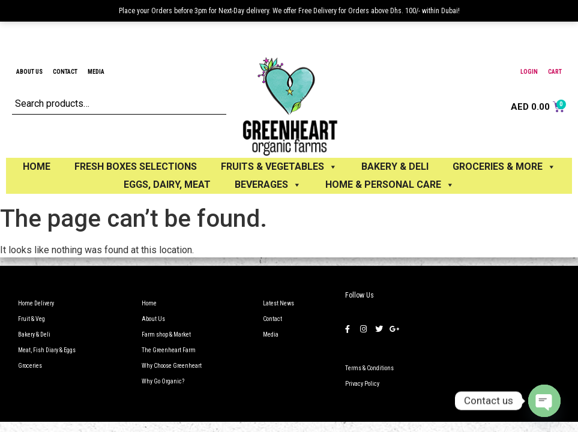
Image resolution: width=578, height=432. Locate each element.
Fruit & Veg (31, 319)
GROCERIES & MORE (504, 166)
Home (36, 166)
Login (529, 71)
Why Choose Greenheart (172, 365)
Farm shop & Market (166, 334)
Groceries (30, 365)
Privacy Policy (362, 383)
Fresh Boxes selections (135, 166)
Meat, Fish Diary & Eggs (47, 350)
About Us (29, 71)
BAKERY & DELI (395, 166)
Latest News (278, 303)
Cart (555, 71)
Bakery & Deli (34, 334)
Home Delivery (36, 303)
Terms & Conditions (369, 368)
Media (96, 71)
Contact (65, 71)
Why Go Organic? (163, 381)
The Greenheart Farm (169, 350)
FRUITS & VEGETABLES (279, 166)
